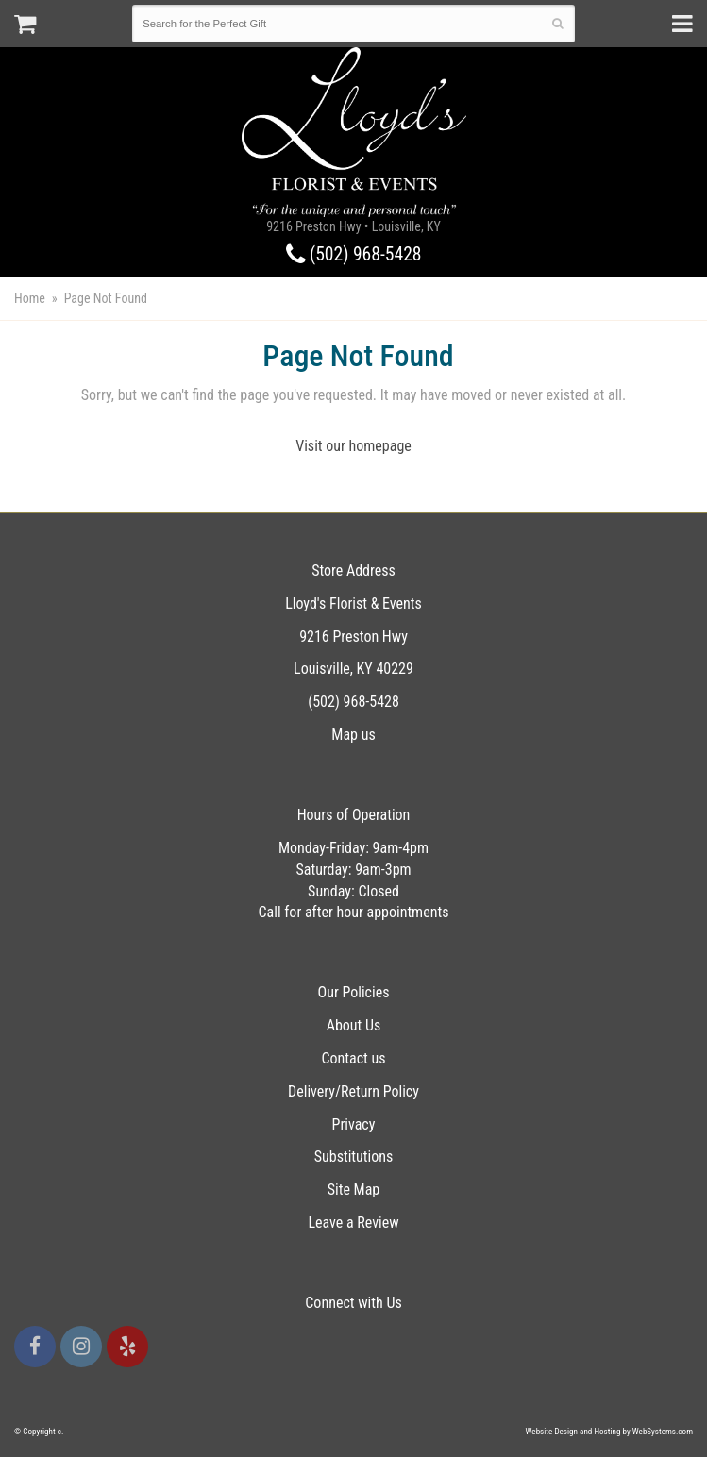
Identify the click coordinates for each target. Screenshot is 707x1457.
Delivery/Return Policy (353, 1091)
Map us (353, 735)
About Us (354, 1025)
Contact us (353, 1058)
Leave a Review (353, 1222)
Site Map (354, 1189)
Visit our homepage (353, 446)
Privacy (354, 1124)
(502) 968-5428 (354, 254)
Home (29, 298)
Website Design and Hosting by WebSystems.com (609, 1431)
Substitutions (354, 1156)
